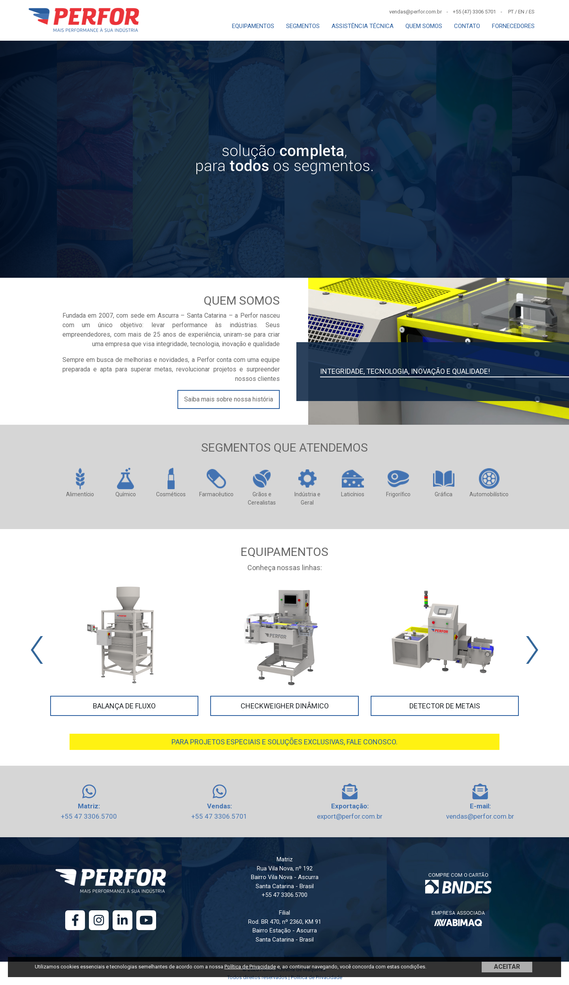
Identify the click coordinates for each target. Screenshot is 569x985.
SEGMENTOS (303, 26)
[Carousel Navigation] (284, 650)
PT (511, 12)
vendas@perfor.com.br (480, 816)
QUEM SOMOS (423, 26)
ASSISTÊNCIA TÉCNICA (363, 26)
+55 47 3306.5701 (219, 816)
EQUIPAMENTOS (253, 26)
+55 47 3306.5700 (89, 816)
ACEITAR (507, 966)
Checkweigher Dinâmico (285, 706)
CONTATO (467, 26)
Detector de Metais (444, 706)
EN (521, 12)
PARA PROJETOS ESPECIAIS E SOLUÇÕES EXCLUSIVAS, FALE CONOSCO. (284, 742)
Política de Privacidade (250, 967)
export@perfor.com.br (349, 816)
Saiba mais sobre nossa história (228, 399)
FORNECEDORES (513, 26)
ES (532, 12)
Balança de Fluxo (124, 706)
